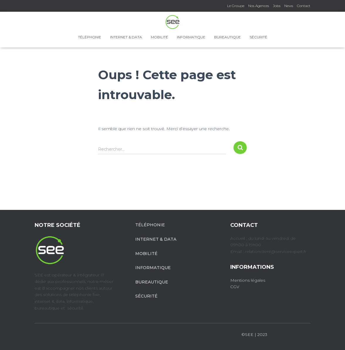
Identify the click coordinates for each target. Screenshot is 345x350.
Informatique (191, 37)
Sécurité (258, 37)
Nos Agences (258, 6)
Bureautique (227, 37)
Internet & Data (126, 37)
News (288, 6)
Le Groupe (235, 6)
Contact (303, 6)
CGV (234, 286)
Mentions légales (247, 280)
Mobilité (159, 37)
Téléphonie (89, 37)
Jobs (276, 6)
